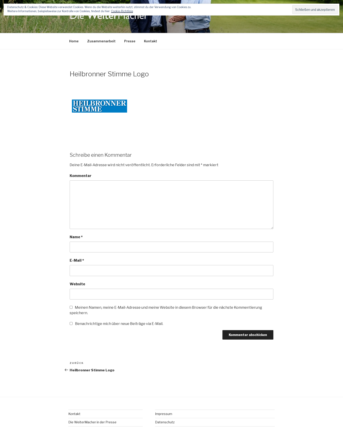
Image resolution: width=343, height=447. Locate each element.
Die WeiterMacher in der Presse (92, 422)
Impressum (163, 414)
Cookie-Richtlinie (122, 11)
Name (76, 237)
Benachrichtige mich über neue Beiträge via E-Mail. (119, 324)
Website (77, 284)
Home (74, 41)
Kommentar (80, 176)
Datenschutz (165, 422)
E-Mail (77, 260)
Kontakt (150, 41)
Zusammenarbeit (101, 41)
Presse (129, 41)
